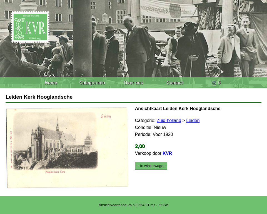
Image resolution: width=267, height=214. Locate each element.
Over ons (133, 82)
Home (51, 82)
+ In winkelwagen (151, 166)
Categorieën (92, 82)
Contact (174, 82)
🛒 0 (216, 82)
